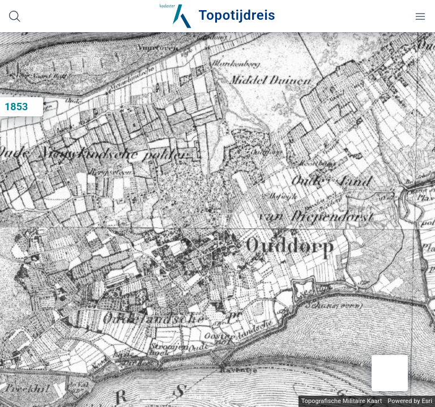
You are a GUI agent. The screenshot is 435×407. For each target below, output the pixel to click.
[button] (390, 373)
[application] (217, 219)
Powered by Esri (409, 401)
